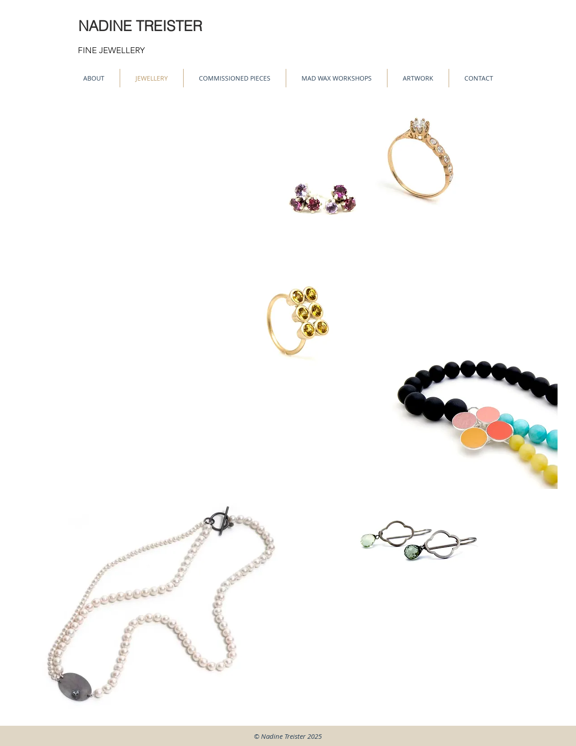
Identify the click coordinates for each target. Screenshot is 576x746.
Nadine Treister (283, 736)
